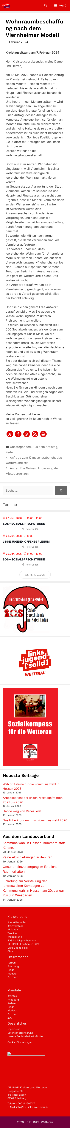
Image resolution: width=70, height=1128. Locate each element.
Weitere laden (35, 574)
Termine (12, 933)
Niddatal (12, 973)
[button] (10, 434)
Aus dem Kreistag (44, 447)
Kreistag (12, 995)
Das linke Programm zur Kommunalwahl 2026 (35, 820)
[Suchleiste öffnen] (45, 5)
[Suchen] (61, 490)
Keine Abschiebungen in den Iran (27, 857)
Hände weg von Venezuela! (22, 811)
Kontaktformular (16, 922)
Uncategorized (20, 447)
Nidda (10, 969)
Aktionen (12, 929)
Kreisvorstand (15, 925)
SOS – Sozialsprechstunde (24, 523)
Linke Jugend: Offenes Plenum (26, 541)
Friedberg (13, 966)
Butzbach (12, 977)
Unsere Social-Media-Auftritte (25, 1036)
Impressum (13, 1029)
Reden (10, 452)
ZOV (10, 1017)
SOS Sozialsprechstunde (21, 940)
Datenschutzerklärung (20, 1032)
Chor (10, 951)
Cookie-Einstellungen (19, 1042)
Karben (11, 962)
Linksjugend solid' (17, 947)
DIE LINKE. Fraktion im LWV (23, 943)
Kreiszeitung (14, 936)
